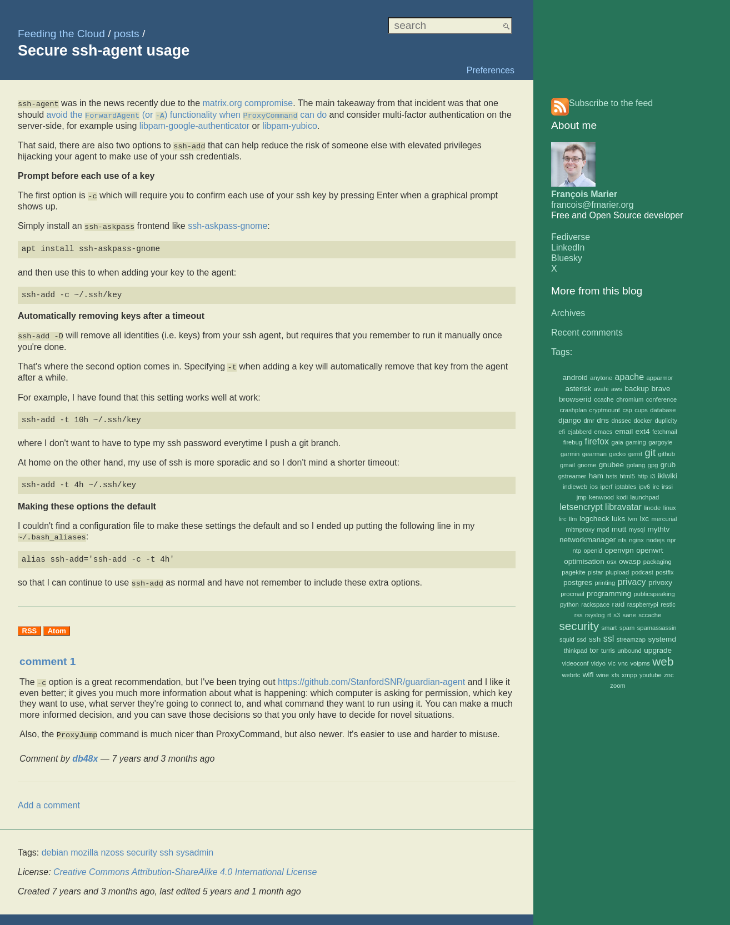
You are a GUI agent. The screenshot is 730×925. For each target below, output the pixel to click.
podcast (642, 572)
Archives (568, 313)
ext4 (643, 431)
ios (594, 486)
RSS (29, 625)
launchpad (645, 497)
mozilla (84, 845)
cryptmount (604, 410)
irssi (667, 486)
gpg (653, 465)
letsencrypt (580, 507)
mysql (637, 529)
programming (609, 593)
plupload (617, 572)
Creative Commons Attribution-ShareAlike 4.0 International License (185, 864)
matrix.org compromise (247, 103)
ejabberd (580, 431)
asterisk (578, 388)
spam (626, 627)
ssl (608, 638)
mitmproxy (580, 529)
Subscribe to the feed (611, 103)
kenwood (601, 497)
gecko (617, 454)
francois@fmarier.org (592, 204)
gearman (594, 454)
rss (578, 615)
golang (636, 465)
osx (611, 561)
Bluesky (566, 258)
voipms (639, 663)
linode (652, 507)
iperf (607, 486)
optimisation (584, 561)
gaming (636, 442)
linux (669, 507)
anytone (601, 377)
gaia (617, 442)
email (624, 431)
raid (618, 604)
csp (627, 410)
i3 (652, 476)
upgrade (658, 650)
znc (668, 675)
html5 (627, 476)
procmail (572, 594)
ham (596, 476)
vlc (612, 663)
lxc (644, 518)
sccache (649, 615)
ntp (576, 550)
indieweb (575, 486)
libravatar (623, 507)
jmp (582, 497)
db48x (85, 751)
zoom (617, 685)
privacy (632, 582)
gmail (567, 465)
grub (668, 465)
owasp (630, 561)
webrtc (571, 675)
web (662, 661)
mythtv (658, 529)
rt (609, 615)
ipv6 (645, 486)
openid (592, 550)
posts (126, 33)
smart (609, 627)
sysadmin (195, 845)
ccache (603, 399)
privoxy (660, 582)
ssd (581, 639)
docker (642, 420)
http (642, 476)
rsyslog (594, 615)
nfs (622, 540)
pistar (595, 572)
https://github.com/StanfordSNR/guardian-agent (371, 676)
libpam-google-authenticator (194, 124)
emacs (603, 431)
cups (641, 410)
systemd (662, 639)
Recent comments (587, 332)
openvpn (619, 550)
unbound (629, 650)
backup (636, 388)
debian (55, 845)
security (579, 625)
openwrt (649, 550)
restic (668, 604)
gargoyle (660, 442)
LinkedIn (568, 247)
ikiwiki (668, 476)
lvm (632, 519)
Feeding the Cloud (61, 33)
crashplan (573, 410)
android (575, 377)
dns (603, 420)
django (569, 420)
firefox (596, 441)
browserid (575, 399)
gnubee (611, 465)
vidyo (598, 663)
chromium (629, 399)
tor (594, 650)
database (663, 410)
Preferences (490, 70)
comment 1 (47, 655)
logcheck (594, 518)
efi (561, 431)
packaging (657, 561)
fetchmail (664, 431)
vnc (623, 663)
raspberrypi (642, 604)
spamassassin (657, 627)
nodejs (655, 540)
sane (629, 615)
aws (616, 389)
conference (661, 399)
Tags (560, 352)
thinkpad (575, 650)
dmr (588, 420)
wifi (588, 675)
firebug (572, 442)
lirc (562, 519)
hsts (612, 476)
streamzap (631, 639)
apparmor (660, 377)
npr (671, 540)
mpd (603, 529)
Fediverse (570, 237)
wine (602, 675)
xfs (615, 675)
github (666, 454)
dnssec (621, 420)
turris (608, 650)
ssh (595, 639)
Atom (57, 625)
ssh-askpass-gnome (227, 223)
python (569, 604)
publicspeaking (654, 594)
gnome (586, 465)
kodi (622, 497)
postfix (664, 572)
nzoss (112, 845)
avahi (601, 389)
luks (618, 518)
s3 (616, 615)
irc (656, 486)
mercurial (664, 519)
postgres (577, 582)
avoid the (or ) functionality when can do (187, 113)
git (650, 452)
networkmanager (587, 540)
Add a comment (49, 798)
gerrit (635, 454)
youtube (650, 675)
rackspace (595, 604)
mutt (619, 529)
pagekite (573, 572)
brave (661, 388)
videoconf (575, 663)
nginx (636, 540)
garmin (570, 454)
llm (573, 519)
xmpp (629, 675)
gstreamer (572, 476)
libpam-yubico (289, 124)
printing (605, 582)
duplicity (665, 420)
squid (566, 639)
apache (629, 377)
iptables (626, 486)
